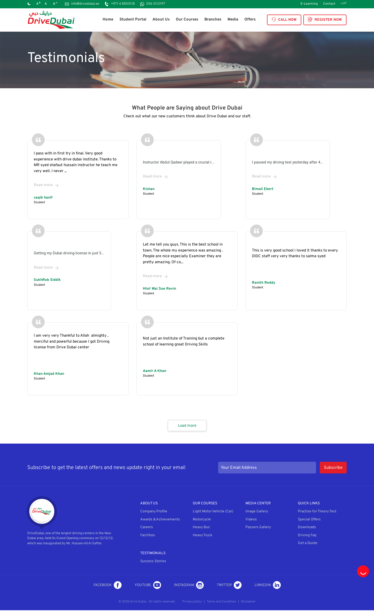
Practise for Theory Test (317, 512)
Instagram (189, 586)
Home (108, 19)
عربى (343, 3)
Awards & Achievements (160, 520)
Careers (146, 528)
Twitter (229, 586)
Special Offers (309, 520)
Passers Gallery (258, 528)
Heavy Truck (202, 536)
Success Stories (153, 562)
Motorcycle (202, 520)
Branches (212, 19)
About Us (161, 19)
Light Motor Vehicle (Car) (213, 512)
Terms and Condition (221, 602)
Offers (250, 19)
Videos (251, 520)
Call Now (284, 20)
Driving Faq (307, 536)
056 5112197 (155, 4)
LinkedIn (268, 586)
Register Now (325, 20)
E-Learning (309, 4)
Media (233, 19)
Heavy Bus (201, 528)
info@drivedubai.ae (85, 4)
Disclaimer (248, 602)
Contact (329, 4)
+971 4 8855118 (123, 4)
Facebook (108, 586)
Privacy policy (192, 602)
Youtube (148, 586)
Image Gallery (256, 512)
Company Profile (153, 512)
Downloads (307, 528)
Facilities (147, 536)
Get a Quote (307, 544)
